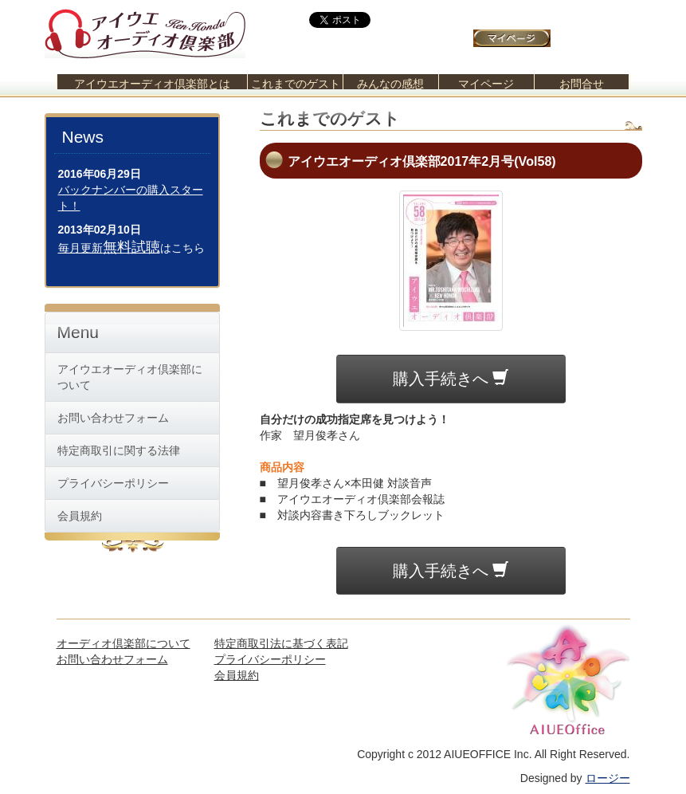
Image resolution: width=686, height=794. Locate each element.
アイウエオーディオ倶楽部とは (152, 83)
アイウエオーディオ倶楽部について (129, 377)
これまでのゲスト (295, 83)
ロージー (608, 778)
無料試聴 (131, 247)
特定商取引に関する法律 (118, 450)
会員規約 (79, 515)
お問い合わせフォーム (113, 417)
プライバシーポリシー (113, 483)
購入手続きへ (451, 378)
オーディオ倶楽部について (123, 643)
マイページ (486, 83)
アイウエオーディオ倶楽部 (145, 29)
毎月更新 (80, 248)
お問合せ (581, 83)
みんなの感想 (390, 83)
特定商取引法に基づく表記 (281, 643)
